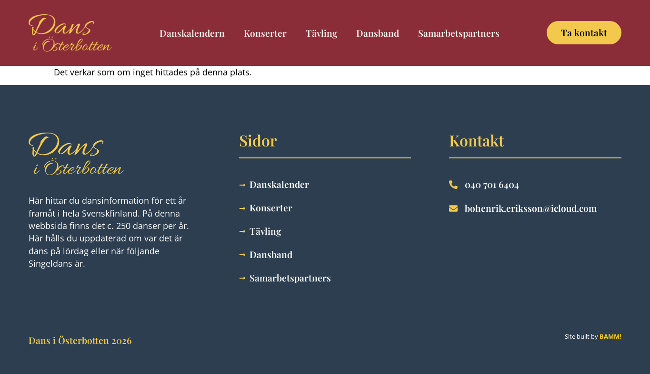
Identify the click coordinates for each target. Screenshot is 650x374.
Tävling (321, 33)
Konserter (265, 33)
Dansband (377, 33)
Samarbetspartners (459, 33)
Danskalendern (192, 33)
